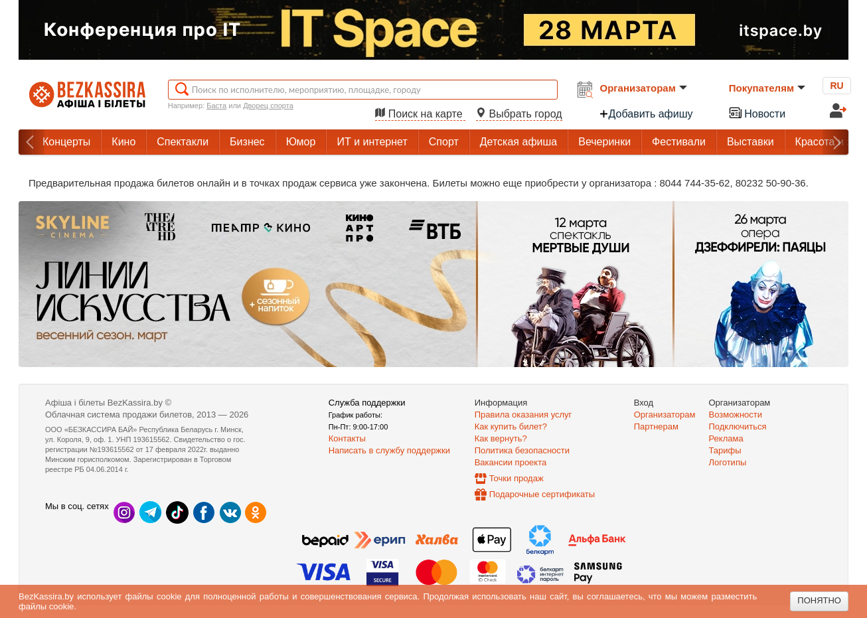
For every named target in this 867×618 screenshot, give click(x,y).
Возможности (736, 415)
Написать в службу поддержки (389, 450)
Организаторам (643, 88)
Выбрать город (519, 113)
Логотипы (728, 462)
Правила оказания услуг (523, 415)
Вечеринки (604, 141)
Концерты (66, 141)
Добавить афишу (646, 113)
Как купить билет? (511, 426)
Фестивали (679, 141)
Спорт (444, 141)
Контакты (347, 438)
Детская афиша (518, 141)
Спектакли (182, 141)
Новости (756, 112)
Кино (123, 141)
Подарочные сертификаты (542, 494)
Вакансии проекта (511, 462)
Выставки (750, 141)
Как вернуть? (501, 438)
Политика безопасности (522, 450)
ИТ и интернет (372, 141)
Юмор (301, 141)
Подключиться (738, 426)
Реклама (726, 438)
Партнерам (656, 426)
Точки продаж (516, 478)
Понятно (819, 600)
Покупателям (767, 88)
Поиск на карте (420, 113)
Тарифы (725, 450)
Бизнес (247, 141)
